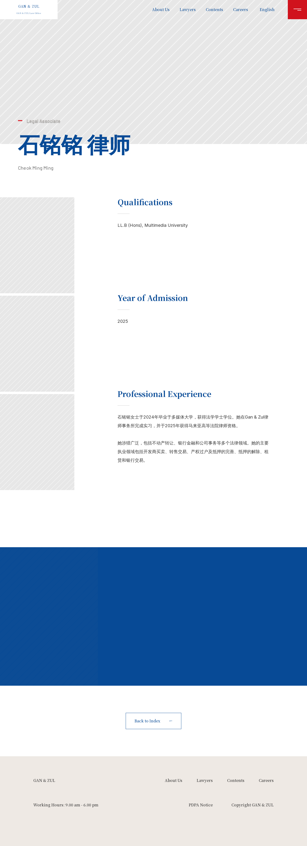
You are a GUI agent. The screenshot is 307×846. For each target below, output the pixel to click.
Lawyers (188, 9)
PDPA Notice (201, 805)
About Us (161, 9)
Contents (214, 9)
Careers (240, 9)
